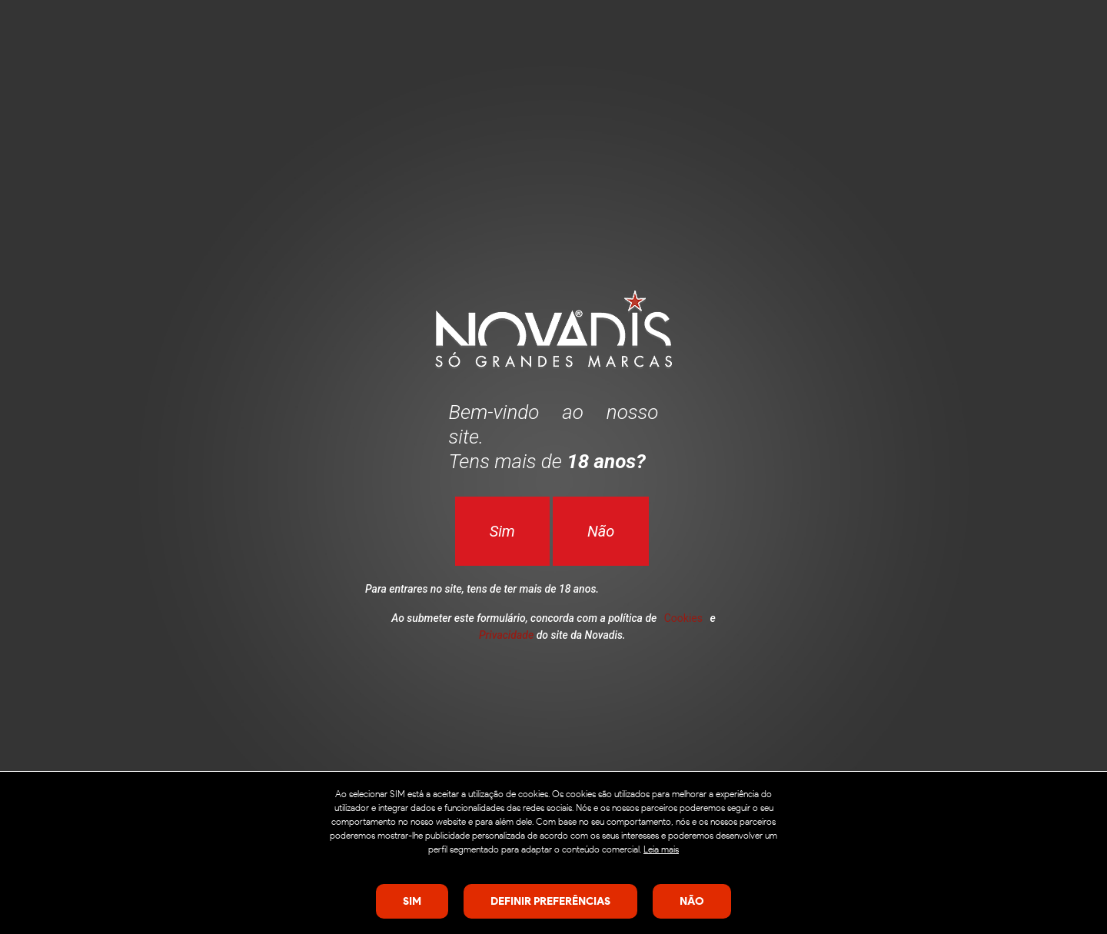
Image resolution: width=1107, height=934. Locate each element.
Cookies (683, 618)
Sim (502, 531)
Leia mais (661, 849)
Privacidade (506, 635)
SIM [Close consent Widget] (412, 901)
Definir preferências (550, 901)
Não (600, 531)
